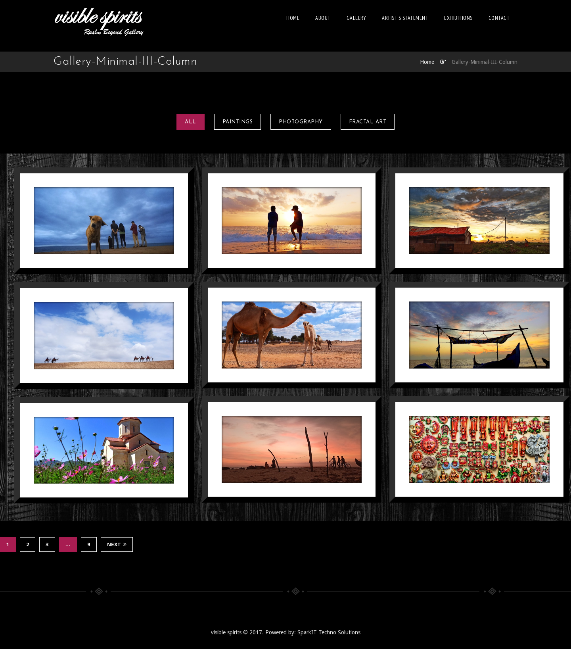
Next (117, 544)
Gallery (356, 17)
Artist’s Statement (405, 17)
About (323, 17)
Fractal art (368, 122)
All (190, 122)
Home (292, 17)
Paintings (237, 122)
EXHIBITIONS (458, 17)
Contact (499, 17)
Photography (301, 122)
